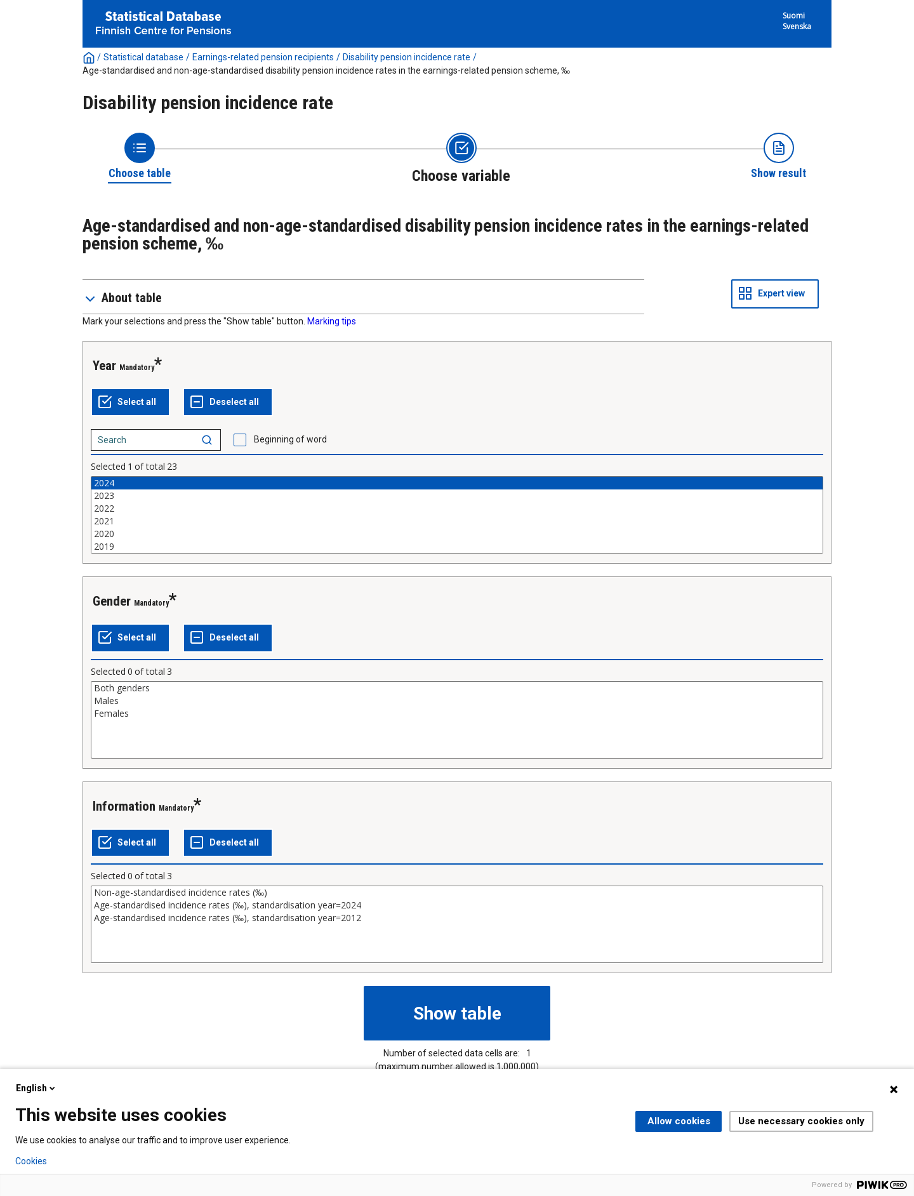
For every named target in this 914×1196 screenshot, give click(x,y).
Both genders (457, 688)
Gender (112, 601)
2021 (457, 521)
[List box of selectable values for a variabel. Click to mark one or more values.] (457, 515)
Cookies (31, 1161)
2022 (457, 508)
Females (457, 713)
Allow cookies (678, 1121)
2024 (457, 483)
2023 (457, 495)
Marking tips (331, 321)
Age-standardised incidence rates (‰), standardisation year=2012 (457, 918)
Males (457, 700)
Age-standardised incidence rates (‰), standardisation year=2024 (457, 905)
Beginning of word (290, 439)
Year (104, 365)
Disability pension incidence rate (406, 57)
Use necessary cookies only (801, 1121)
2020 (457, 534)
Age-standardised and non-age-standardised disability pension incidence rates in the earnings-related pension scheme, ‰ (326, 70)
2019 (457, 546)
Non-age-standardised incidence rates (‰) (457, 892)
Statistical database (143, 57)
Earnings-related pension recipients (263, 57)
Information (124, 806)
